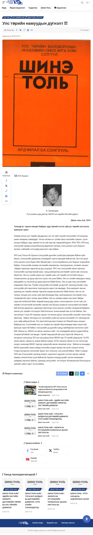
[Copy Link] (24, 30)
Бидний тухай (52, 524)
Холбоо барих (38, 524)
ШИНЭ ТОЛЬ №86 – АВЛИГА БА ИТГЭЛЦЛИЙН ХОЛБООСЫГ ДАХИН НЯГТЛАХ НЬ (53, 431)
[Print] (28, 30)
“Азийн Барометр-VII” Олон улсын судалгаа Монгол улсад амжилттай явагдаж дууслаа (52, 390)
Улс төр (7, 18)
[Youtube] (35, 461)
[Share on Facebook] (16, 30)
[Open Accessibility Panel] (87, 519)
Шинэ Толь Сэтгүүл (36, 18)
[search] (82, 2)
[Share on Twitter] (20, 30)
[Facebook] (35, 452)
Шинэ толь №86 (44, 410)
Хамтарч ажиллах (68, 524)
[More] (31, 30)
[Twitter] (58, 452)
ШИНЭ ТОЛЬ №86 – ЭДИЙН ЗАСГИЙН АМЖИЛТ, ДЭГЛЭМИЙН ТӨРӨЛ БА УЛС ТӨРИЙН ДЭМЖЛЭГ (53, 404)
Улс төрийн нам (19, 18)
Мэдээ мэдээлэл (44, 396)
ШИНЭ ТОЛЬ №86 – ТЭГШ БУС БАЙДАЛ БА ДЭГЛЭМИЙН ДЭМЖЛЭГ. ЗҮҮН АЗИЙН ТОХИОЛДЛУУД (53, 417)
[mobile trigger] (4, 2)
